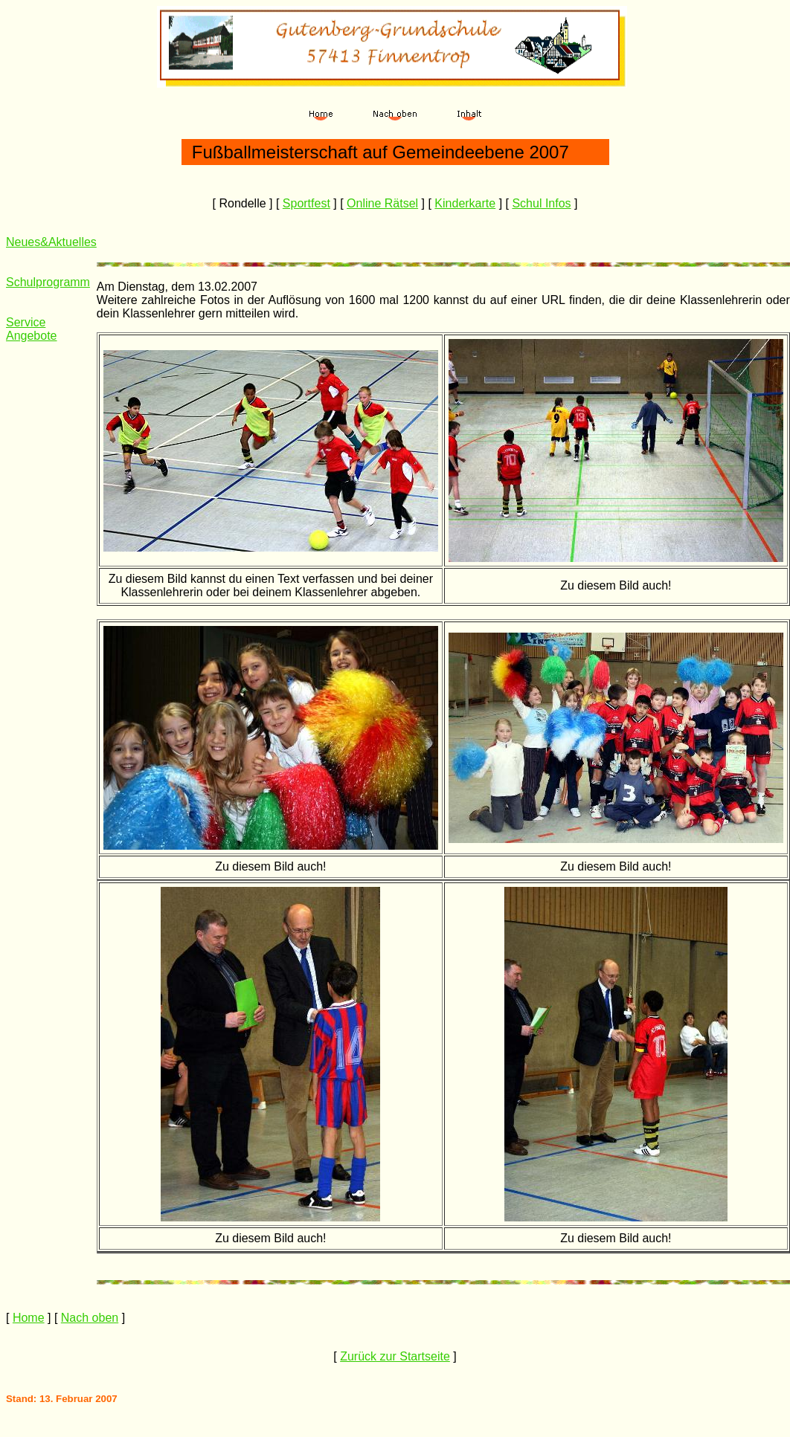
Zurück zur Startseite (395, 1356)
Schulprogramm (48, 282)
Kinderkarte (464, 203)
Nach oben (89, 1317)
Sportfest (306, 203)
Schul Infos (541, 203)
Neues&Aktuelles (51, 242)
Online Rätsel (382, 203)
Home (29, 1317)
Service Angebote (31, 329)
